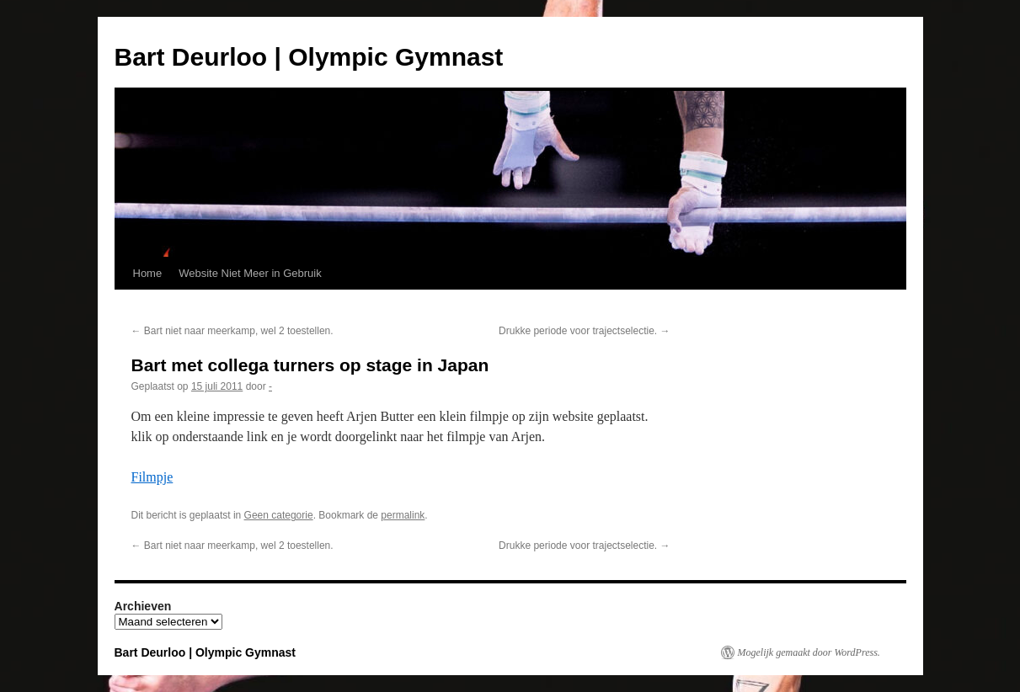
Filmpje (152, 477)
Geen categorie (278, 515)
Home (148, 273)
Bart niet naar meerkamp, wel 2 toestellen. (232, 331)
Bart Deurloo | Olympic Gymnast (309, 57)
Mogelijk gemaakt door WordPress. (809, 652)
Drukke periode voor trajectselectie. (584, 331)
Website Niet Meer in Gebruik (250, 273)
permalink (403, 515)
